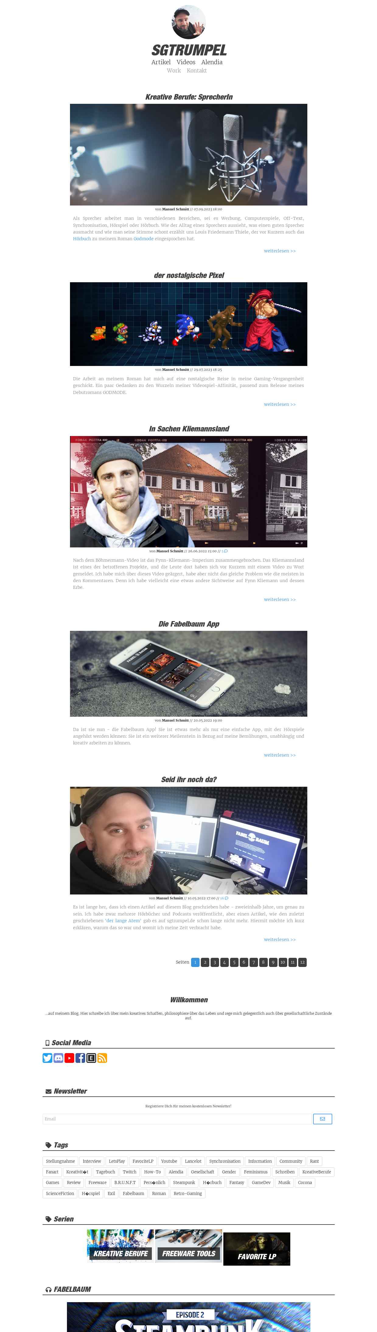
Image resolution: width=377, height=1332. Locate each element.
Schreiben (285, 1172)
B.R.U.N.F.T (125, 1182)
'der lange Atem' (123, 920)
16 (224, 898)
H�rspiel (91, 1193)
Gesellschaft (202, 1172)
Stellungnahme (60, 1161)
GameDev (261, 1182)
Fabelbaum (133, 1193)
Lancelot (193, 1161)
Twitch (129, 1172)
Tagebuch (105, 1172)
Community (291, 1161)
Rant (314, 1161)
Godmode (144, 238)
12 (302, 962)
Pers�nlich (154, 1182)
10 (283, 962)
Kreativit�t (77, 1172)
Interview (92, 1161)
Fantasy (236, 1182)
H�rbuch (212, 1182)
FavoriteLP (143, 1161)
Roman (159, 1193)
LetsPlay (117, 1161)
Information (260, 1161)
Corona (305, 1182)
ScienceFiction (60, 1193)
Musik (284, 1182)
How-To (152, 1172)
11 (293, 962)
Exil (111, 1193)
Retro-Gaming (188, 1193)
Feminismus (255, 1172)
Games (52, 1182)
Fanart (52, 1172)
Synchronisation (224, 1161)
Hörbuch (82, 238)
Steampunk (184, 1182)
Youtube (169, 1161)
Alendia (176, 1172)
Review (74, 1182)
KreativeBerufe (316, 1172)
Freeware (97, 1182)
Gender (229, 1172)
